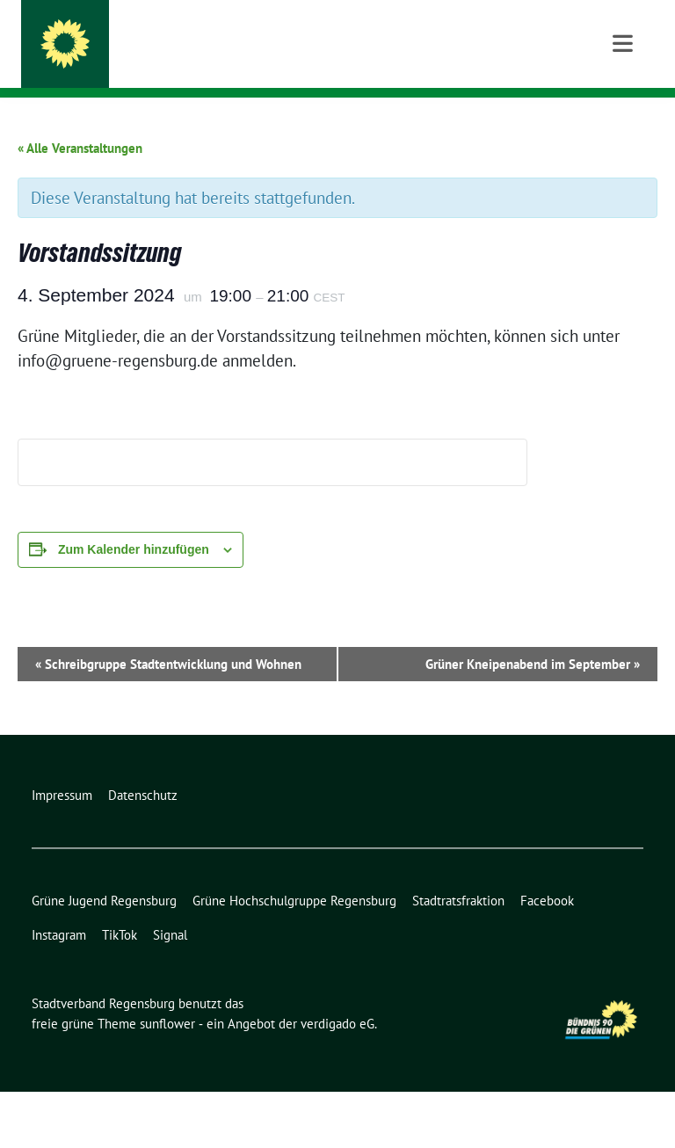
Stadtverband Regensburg (223, 37)
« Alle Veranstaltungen (80, 204)
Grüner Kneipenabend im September (532, 720)
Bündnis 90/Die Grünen (186, 62)
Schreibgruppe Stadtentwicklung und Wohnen (168, 720)
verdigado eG (337, 1080)
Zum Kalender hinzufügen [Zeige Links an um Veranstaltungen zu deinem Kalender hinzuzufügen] (133, 606)
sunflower (167, 1080)
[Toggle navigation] (622, 125)
